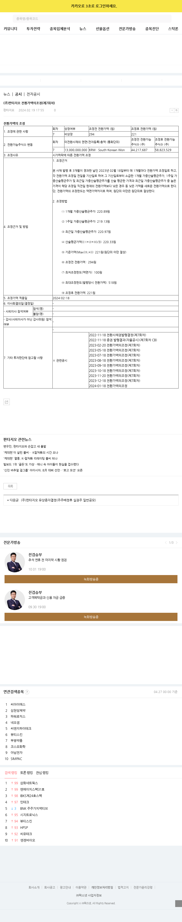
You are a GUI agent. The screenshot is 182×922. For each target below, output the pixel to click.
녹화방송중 (91, 579)
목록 (10, 486)
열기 (178, 903)
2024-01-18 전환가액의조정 (108, 386)
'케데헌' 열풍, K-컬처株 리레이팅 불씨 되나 (30, 458)
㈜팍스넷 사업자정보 (89, 895)
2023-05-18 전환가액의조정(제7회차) (114, 350)
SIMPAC (16, 758)
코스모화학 (18, 746)
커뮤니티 (10, 29)
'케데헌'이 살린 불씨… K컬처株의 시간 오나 (30, 452)
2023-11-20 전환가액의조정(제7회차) (114, 375)
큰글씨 (176, 110)
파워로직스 (18, 716)
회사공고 (49, 887)
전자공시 (33, 94)
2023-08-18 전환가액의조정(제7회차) (114, 360)
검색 (167, 19)
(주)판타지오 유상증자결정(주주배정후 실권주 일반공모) (58, 500)
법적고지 (123, 887)
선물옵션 (102, 29)
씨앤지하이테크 (21, 728)
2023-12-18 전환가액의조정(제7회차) (114, 380)
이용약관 (81, 887)
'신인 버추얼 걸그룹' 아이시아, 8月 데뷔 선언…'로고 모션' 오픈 (43, 470)
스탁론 (173, 29)
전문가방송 (127, 29)
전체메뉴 (178, 19)
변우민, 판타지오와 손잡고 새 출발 (24, 446)
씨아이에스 (18, 704)
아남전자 (16, 752)
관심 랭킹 (42, 773)
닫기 (175, 6)
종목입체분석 (60, 29)
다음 (176, 542)
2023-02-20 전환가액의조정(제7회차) (114, 345)
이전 (166, 542)
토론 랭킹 (26, 773)
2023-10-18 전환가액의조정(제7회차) (114, 370)
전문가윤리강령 (142, 887)
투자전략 (33, 29)
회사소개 (34, 887)
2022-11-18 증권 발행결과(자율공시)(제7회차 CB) (123, 340)
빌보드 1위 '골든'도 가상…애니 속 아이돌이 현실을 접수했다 (41, 464)
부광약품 (16, 740)
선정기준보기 (27, 692)
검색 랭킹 (11, 773)
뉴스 (82, 29)
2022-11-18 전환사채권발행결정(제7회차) (117, 335)
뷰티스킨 (16, 734)
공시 (18, 94)
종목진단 (152, 29)
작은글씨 (172, 110)
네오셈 (15, 722)
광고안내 (65, 887)
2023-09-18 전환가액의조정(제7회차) (114, 365)
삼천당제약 (18, 710)
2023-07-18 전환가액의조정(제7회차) (114, 355)
